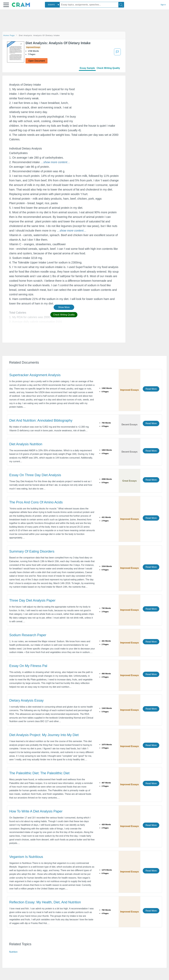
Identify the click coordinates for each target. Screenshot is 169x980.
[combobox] (52, 5)
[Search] (121, 5)
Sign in (163, 5)
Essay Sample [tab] (87, 68)
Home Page (9, 35)
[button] (6, 4)
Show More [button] (64, 307)
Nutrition (13, 952)
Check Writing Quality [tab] (108, 68)
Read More (151, 389)
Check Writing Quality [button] (64, 314)
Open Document (36, 61)
